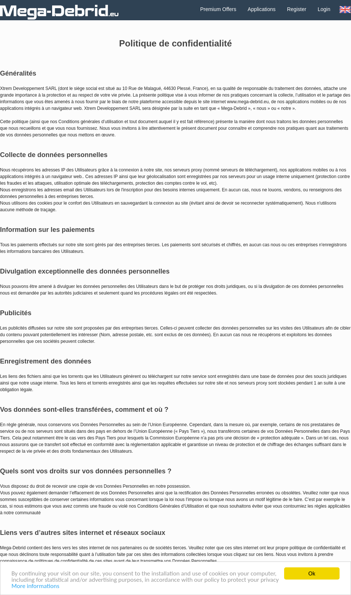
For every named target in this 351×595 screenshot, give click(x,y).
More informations (35, 587)
